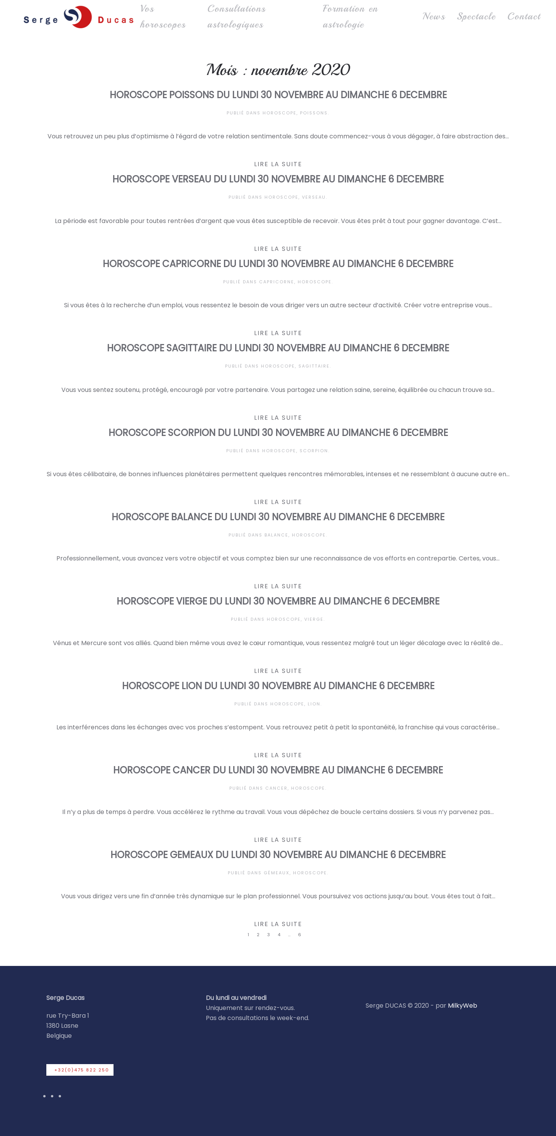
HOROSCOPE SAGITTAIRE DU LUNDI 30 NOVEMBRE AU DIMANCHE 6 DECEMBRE (278, 348)
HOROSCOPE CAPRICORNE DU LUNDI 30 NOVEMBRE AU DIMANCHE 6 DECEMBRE (278, 263)
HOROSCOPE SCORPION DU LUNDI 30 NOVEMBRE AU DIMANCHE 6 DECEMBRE (278, 432)
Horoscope (280, 113)
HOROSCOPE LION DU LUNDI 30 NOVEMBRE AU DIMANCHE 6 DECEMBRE (278, 686)
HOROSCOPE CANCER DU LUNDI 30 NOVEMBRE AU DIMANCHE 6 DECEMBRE (278, 770)
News (433, 16)
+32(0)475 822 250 (81, 1070)
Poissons (314, 113)
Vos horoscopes (163, 16)
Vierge (314, 619)
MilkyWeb (462, 1005)
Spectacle (476, 16)
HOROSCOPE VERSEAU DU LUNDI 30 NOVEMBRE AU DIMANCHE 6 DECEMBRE (278, 179)
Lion (314, 704)
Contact (524, 16)
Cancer (276, 788)
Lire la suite (278, 164)
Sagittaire (314, 366)
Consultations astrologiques (236, 16)
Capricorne (276, 282)
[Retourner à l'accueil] (77, 16)
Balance (276, 535)
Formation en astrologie (350, 16)
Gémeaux (277, 873)
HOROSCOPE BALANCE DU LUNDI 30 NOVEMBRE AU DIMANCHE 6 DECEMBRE (278, 517)
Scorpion (314, 451)
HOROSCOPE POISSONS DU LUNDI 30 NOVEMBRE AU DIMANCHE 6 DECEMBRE (278, 95)
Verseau (314, 197)
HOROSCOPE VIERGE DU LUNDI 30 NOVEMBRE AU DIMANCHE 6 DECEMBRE (278, 601)
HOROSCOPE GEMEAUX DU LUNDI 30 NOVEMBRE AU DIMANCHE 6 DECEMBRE (278, 854)
